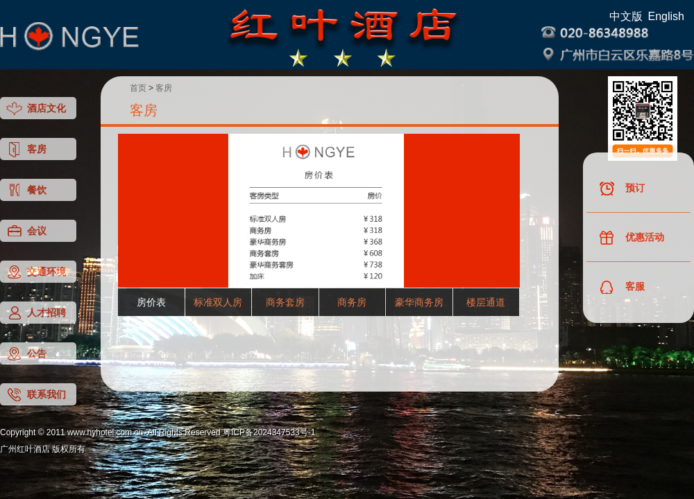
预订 (621, 189)
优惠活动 (631, 238)
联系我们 (36, 394)
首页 (138, 88)
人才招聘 (36, 313)
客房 (26, 149)
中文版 (626, 16)
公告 (26, 353)
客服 (621, 287)
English (666, 16)
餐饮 (26, 190)
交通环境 (36, 272)
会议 (26, 231)
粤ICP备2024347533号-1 (269, 432)
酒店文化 (36, 108)
